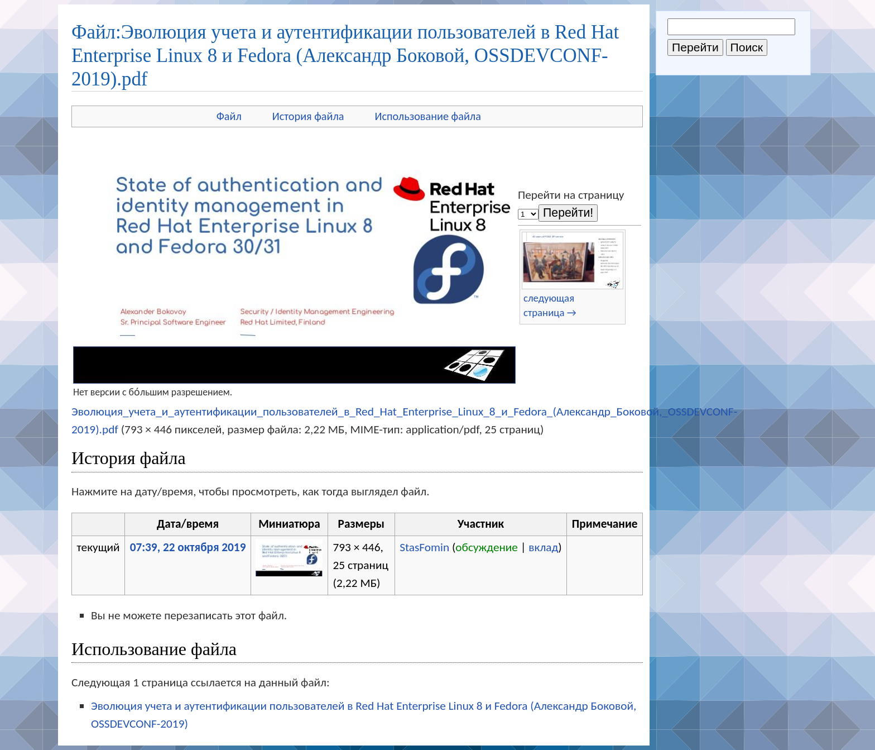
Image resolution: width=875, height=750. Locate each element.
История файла (308, 116)
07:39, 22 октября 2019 (188, 547)
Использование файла (428, 116)
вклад (543, 547)
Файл (229, 116)
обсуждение (486, 547)
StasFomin (424, 547)
